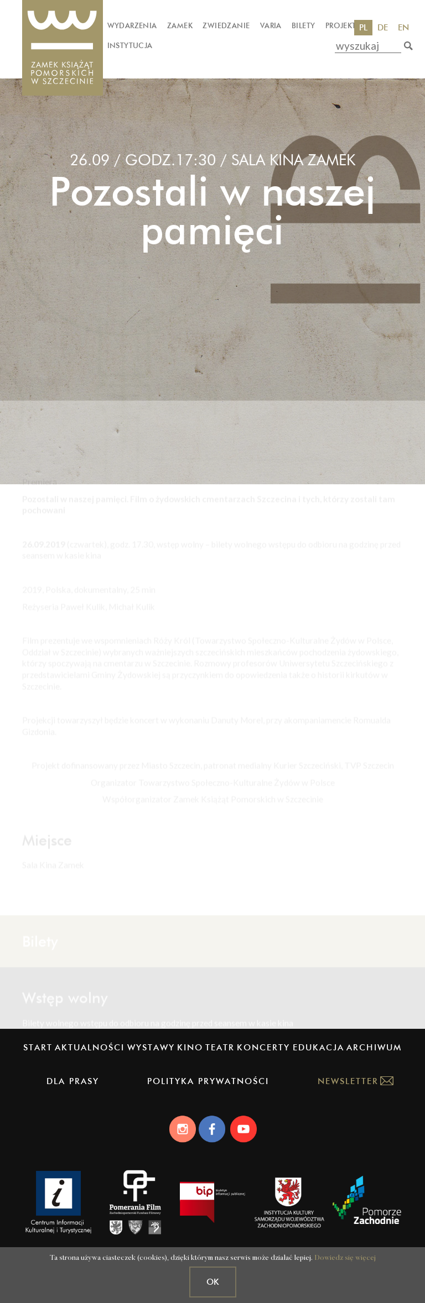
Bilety (303, 25)
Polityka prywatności (208, 1081)
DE (382, 27)
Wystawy (151, 1047)
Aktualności (90, 1047)
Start (38, 1047)
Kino (190, 1047)
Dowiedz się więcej (345, 1258)
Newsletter (348, 1081)
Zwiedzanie (226, 25)
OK (212, 1281)
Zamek (180, 25)
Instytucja (130, 45)
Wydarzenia (132, 25)
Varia (271, 25)
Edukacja (318, 1047)
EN (403, 27)
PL (363, 27)
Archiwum (374, 1047)
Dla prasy (72, 1081)
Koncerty (263, 1047)
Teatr (220, 1047)
